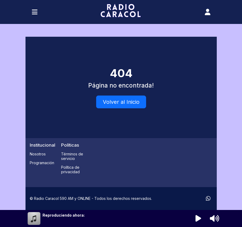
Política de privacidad (70, 169)
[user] (208, 12)
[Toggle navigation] (35, 12)
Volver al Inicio (121, 102)
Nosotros (38, 154)
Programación (42, 162)
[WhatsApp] (208, 198)
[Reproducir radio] (198, 218)
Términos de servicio (72, 156)
